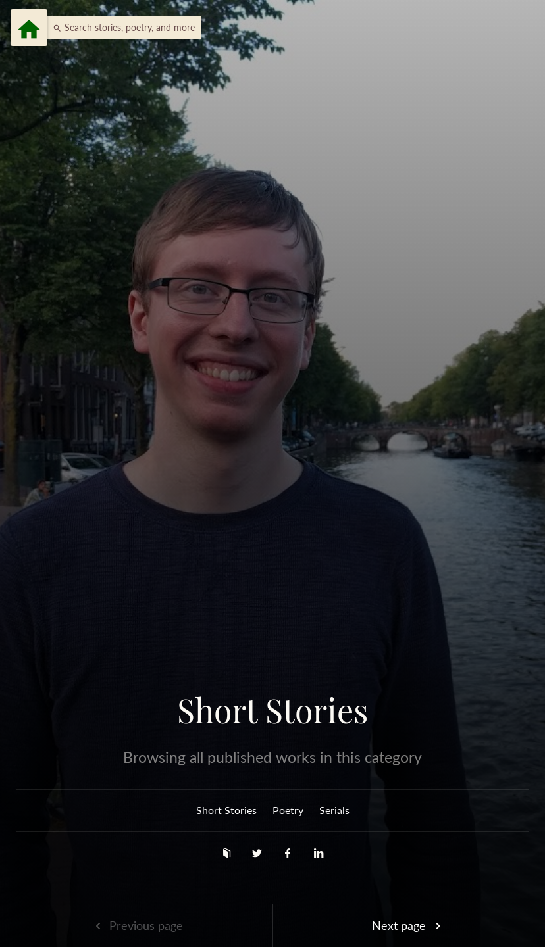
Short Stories (272, 710)
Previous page (136, 925)
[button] (120, 27)
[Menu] (29, 27)
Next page (409, 925)
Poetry (287, 810)
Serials (334, 810)
